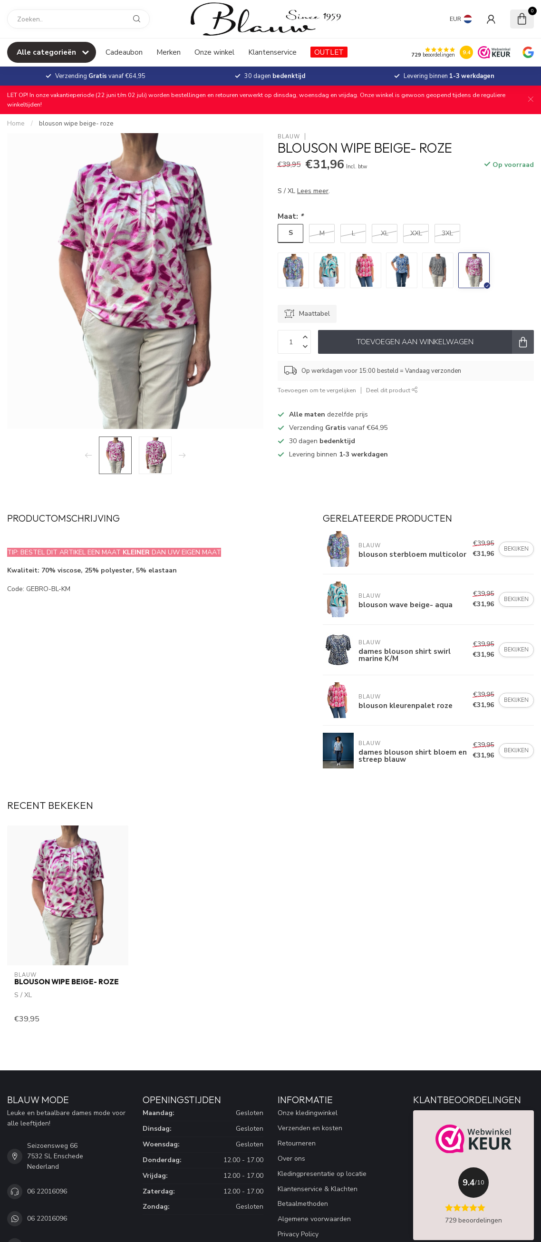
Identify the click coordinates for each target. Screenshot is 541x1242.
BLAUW (289, 136)
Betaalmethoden (303, 1203)
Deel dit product (392, 390)
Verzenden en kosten (310, 1128)
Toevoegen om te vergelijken (317, 390)
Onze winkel (214, 52)
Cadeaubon (124, 52)
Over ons (291, 1158)
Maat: (290, 216)
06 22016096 (47, 1191)
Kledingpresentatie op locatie (322, 1173)
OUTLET (329, 52)
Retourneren (297, 1143)
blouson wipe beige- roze (76, 123)
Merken (168, 52)
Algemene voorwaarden (314, 1218)
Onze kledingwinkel (308, 1112)
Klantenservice (272, 52)
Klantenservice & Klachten (317, 1188)
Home (16, 123)
